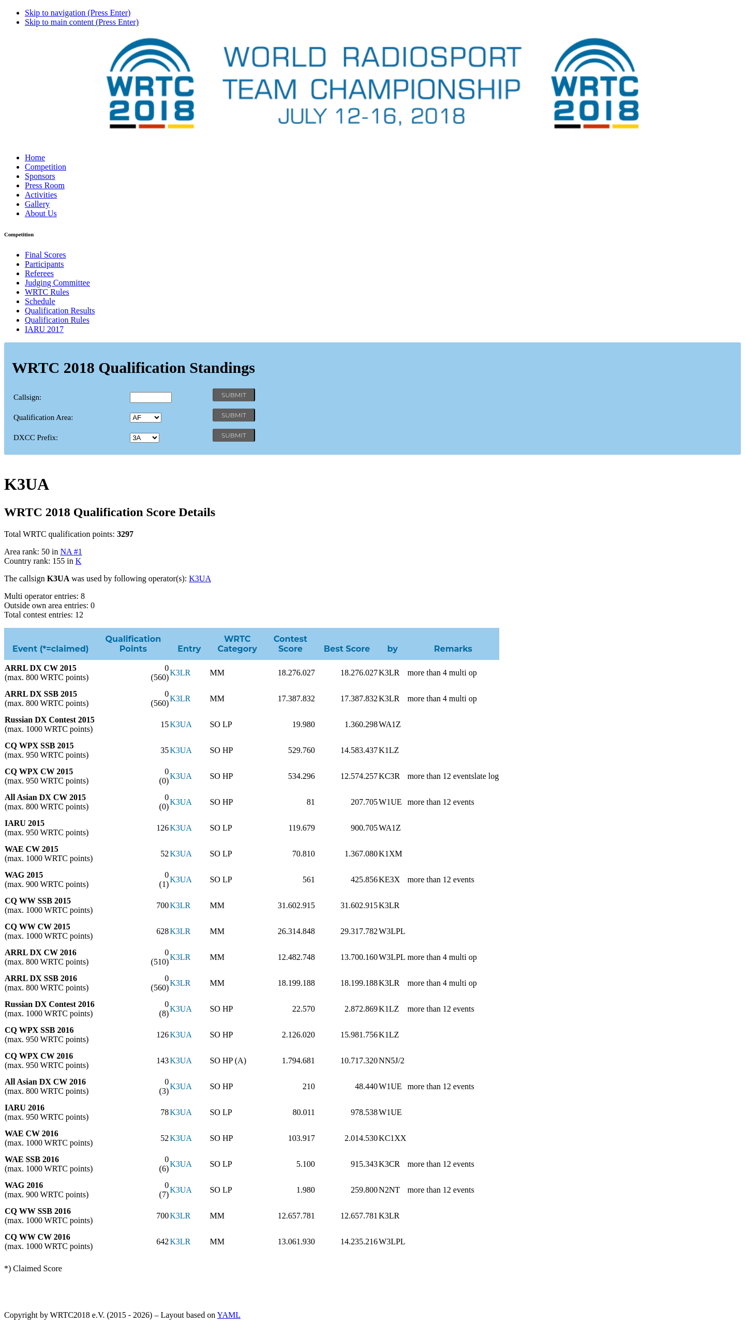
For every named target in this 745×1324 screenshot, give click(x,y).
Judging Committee (57, 282)
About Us (41, 213)
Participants (44, 264)
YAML (229, 1315)
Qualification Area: (43, 417)
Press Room (45, 185)
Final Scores (45, 254)
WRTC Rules (47, 292)
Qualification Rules (57, 319)
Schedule (40, 301)
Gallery (37, 204)
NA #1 (71, 551)
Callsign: (27, 397)
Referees (39, 273)
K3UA (200, 578)
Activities (41, 194)
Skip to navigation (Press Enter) (77, 12)
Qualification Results (60, 310)
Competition (45, 166)
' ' (145, 418)
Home (35, 157)
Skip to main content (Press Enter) (82, 22)
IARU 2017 (44, 329)
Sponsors (40, 176)
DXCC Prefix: (35, 437)
